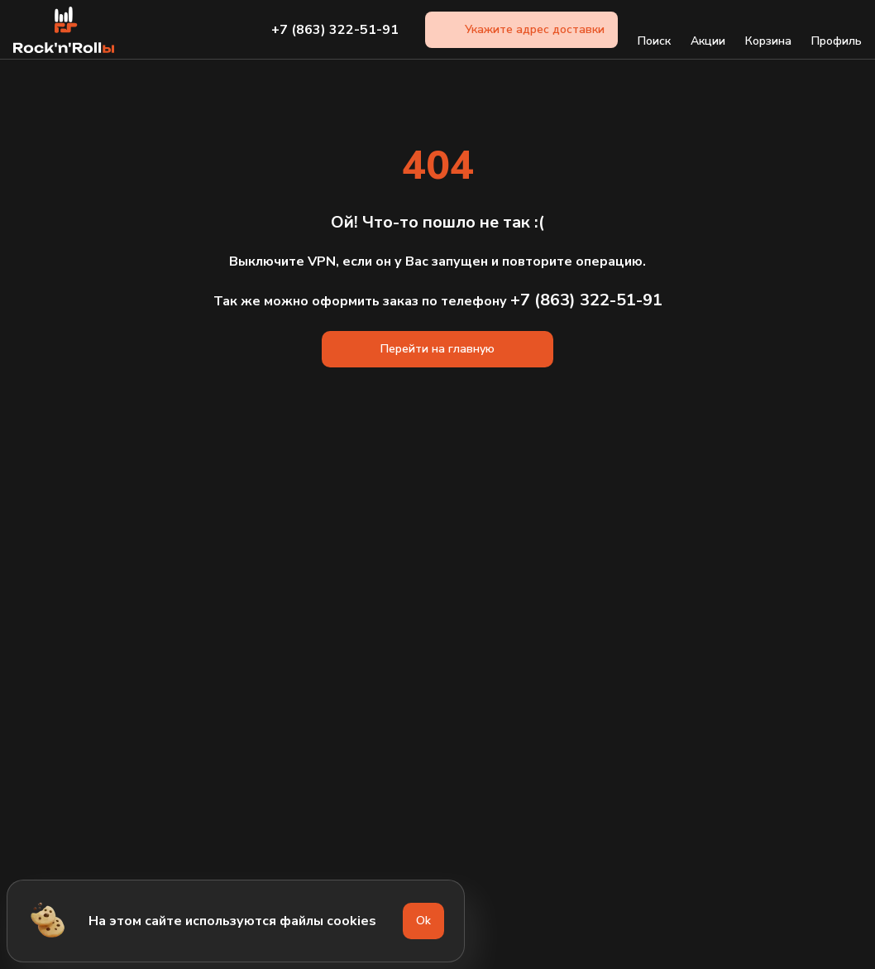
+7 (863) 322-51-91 (335, 30)
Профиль (836, 30)
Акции (708, 30)
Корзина (768, 30)
